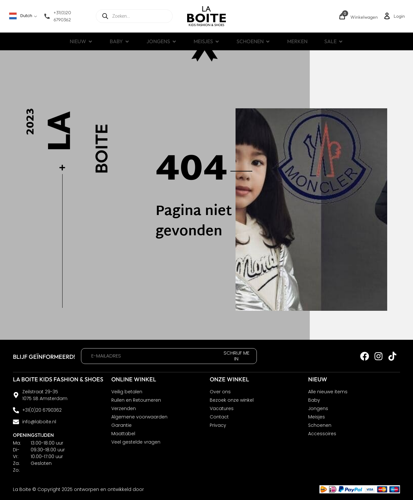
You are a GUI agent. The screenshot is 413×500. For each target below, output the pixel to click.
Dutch (20, 16)
